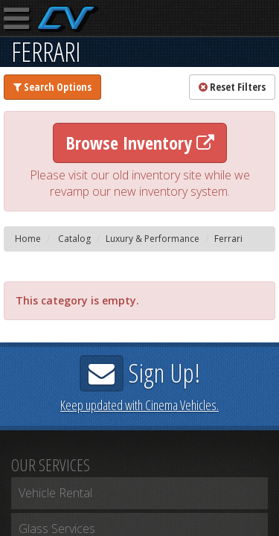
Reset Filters (232, 87)
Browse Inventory (139, 142)
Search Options (52, 87)
